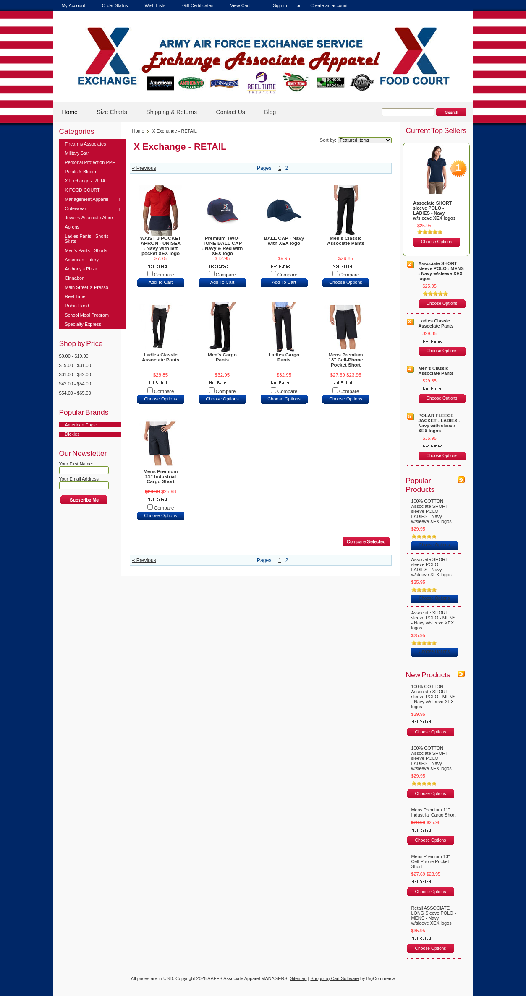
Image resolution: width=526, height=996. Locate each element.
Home (138, 130)
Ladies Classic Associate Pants (160, 357)
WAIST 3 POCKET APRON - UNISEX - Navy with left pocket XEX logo (160, 246)
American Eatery (82, 259)
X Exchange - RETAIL (87, 180)
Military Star (77, 153)
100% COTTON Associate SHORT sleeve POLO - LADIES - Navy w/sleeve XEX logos (431, 511)
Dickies (72, 434)
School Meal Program (87, 314)
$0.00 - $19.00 (74, 356)
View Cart (240, 5)
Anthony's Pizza (81, 268)
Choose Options (345, 282)
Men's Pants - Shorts (86, 250)
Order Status (115, 5)
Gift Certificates (197, 5)
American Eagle (81, 424)
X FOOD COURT (82, 189)
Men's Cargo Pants (222, 357)
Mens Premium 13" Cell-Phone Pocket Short (345, 359)
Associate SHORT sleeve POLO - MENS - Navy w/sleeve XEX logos (441, 271)
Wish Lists (154, 5)
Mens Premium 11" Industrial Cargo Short (160, 476)
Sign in (280, 5)
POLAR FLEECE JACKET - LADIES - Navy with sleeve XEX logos (440, 423)
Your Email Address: (79, 478)
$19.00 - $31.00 (75, 365)
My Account (73, 5)
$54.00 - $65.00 (75, 392)
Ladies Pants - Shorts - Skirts (88, 239)
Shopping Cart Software (334, 978)
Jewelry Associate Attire (89, 217)
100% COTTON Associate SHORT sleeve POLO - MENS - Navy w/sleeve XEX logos (433, 696)
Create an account (329, 5)
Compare (164, 274)
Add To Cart (161, 282)
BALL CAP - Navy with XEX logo (284, 241)
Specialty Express (83, 324)
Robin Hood (77, 305)
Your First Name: (76, 463)
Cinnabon (75, 278)
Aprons (72, 226)
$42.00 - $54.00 (75, 383)
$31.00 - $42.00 (75, 374)
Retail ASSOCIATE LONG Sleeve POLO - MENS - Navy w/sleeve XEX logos (433, 915)
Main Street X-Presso (86, 287)
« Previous (144, 168)
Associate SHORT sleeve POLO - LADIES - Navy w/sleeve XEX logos (434, 210)
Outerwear (90, 209)
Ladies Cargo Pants (284, 357)
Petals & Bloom (80, 171)
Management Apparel (90, 200)
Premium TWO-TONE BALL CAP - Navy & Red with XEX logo (222, 246)
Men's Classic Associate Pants (345, 241)
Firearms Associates (85, 143)
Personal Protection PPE (90, 162)
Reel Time (75, 296)
